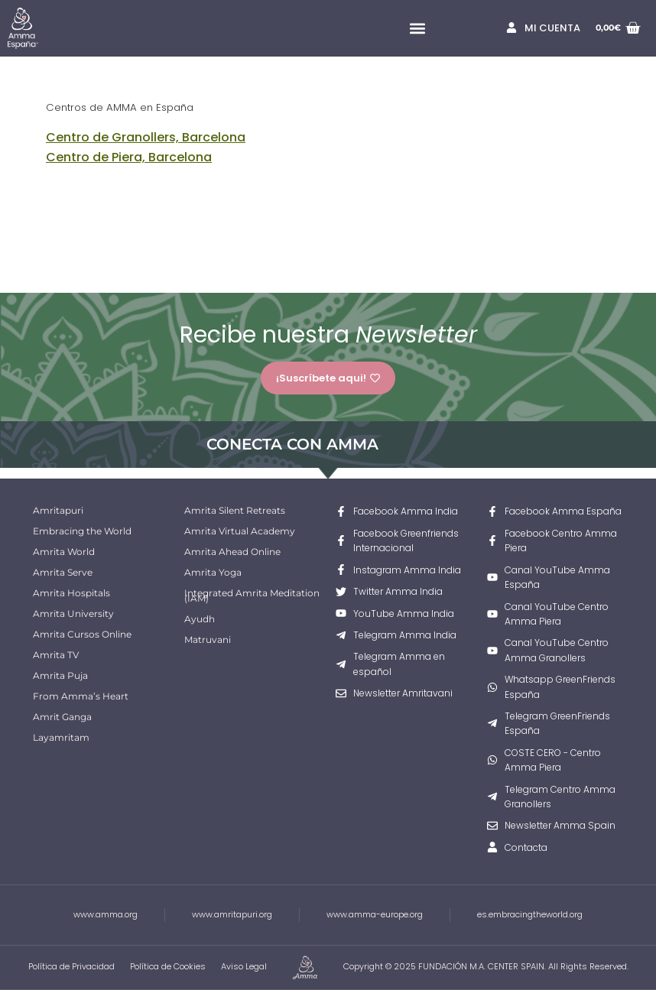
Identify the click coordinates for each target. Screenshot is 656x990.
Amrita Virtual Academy (239, 531)
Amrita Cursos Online (82, 634)
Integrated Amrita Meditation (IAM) (252, 595)
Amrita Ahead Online (232, 551)
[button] (417, 28)
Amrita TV (56, 655)
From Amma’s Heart (80, 696)
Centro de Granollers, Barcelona (145, 137)
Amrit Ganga (62, 716)
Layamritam (61, 737)
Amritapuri (58, 510)
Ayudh (199, 619)
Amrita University (73, 613)
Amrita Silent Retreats (234, 510)
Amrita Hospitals (71, 593)
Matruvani (207, 639)
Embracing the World (82, 531)
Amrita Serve (63, 572)
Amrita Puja (60, 675)
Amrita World (64, 551)
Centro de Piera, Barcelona (129, 157)
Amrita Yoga (213, 572)
